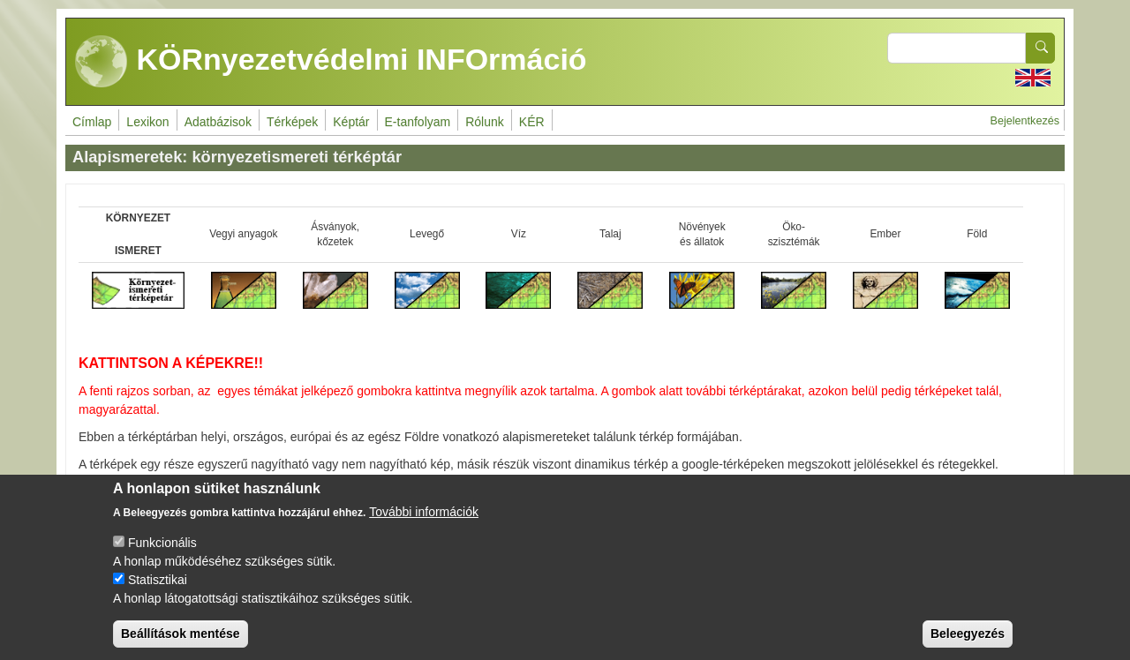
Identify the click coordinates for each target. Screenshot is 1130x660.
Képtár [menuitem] (351, 122)
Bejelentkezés (1025, 121)
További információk (423, 525)
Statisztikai (157, 593)
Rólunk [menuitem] (484, 122)
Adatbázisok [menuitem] (218, 122)
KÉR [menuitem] (532, 122)
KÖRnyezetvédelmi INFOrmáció (331, 61)
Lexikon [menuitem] (147, 122)
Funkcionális (162, 556)
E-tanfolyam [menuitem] (418, 122)
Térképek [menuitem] (292, 122)
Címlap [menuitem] (91, 122)
